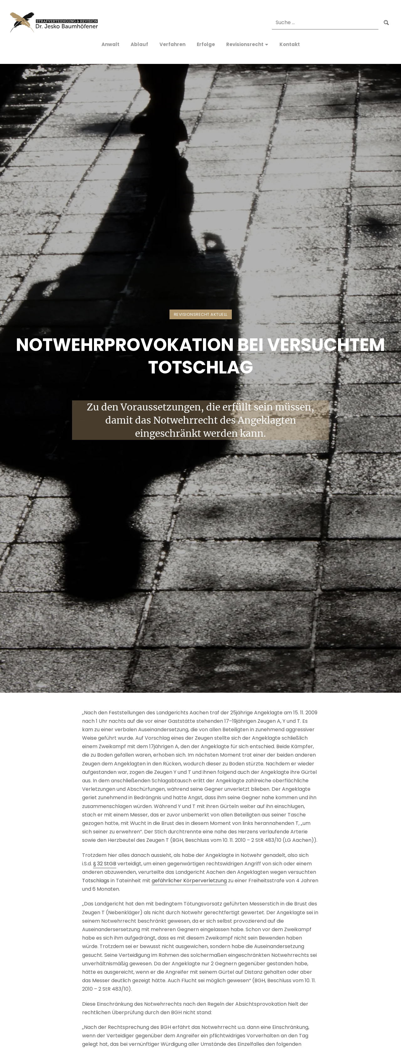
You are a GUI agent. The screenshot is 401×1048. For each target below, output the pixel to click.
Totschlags (95, 880)
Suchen (386, 22)
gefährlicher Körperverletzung (189, 880)
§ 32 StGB (104, 863)
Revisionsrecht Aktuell (200, 314)
